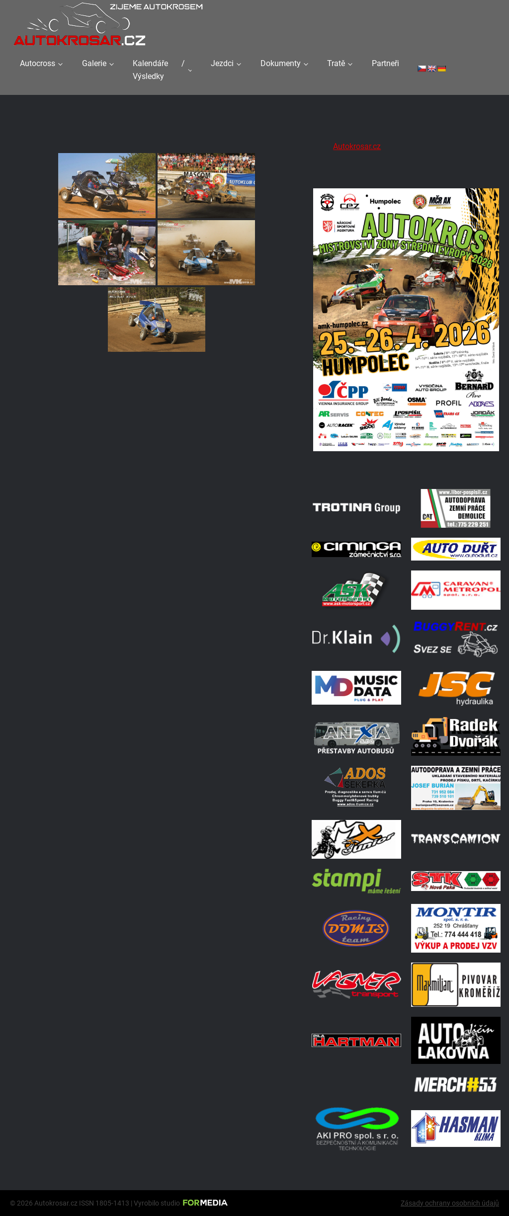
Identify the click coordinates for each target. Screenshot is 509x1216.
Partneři (385, 63)
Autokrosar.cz (357, 146)
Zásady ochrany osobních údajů (450, 1203)
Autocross (37, 63)
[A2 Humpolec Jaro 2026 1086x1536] (406, 466)
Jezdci (222, 63)
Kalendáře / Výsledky (159, 70)
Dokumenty (280, 63)
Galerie (94, 63)
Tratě (336, 63)
